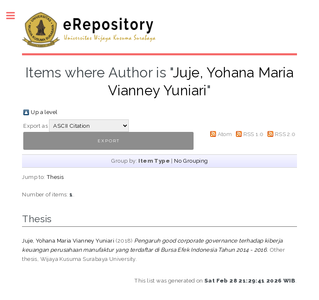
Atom (225, 134)
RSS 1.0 (253, 134)
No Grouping (191, 160)
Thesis (55, 177)
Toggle (15, 15)
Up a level (44, 112)
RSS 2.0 (285, 134)
